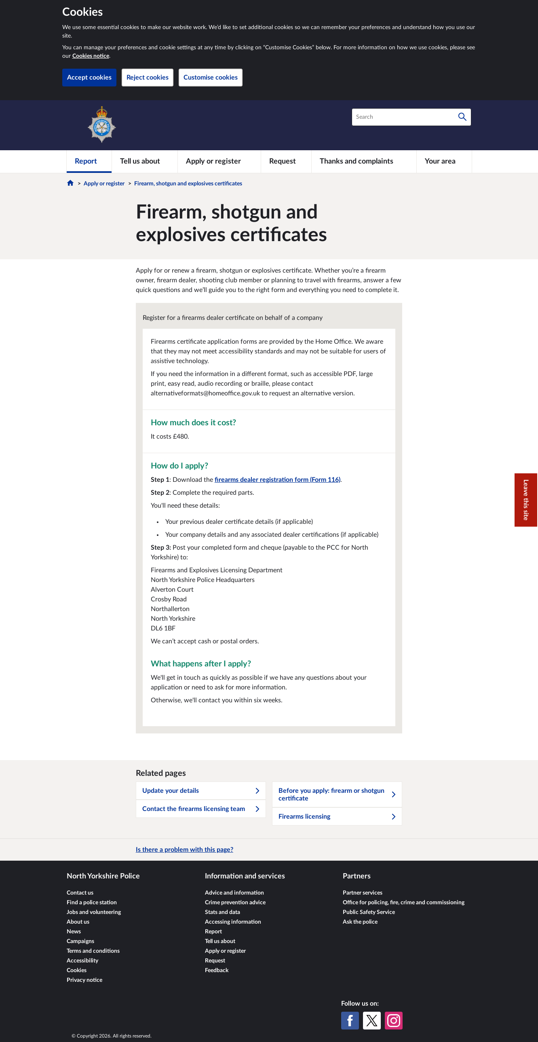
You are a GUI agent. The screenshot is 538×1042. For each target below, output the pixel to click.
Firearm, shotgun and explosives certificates (188, 184)
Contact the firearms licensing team (201, 809)
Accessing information (233, 922)
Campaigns (80, 941)
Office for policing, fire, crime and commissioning (403, 902)
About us (78, 922)
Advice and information (234, 893)
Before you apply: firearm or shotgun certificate (337, 795)
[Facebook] (350, 1020)
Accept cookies (89, 77)
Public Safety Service (369, 912)
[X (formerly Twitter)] (372, 1020)
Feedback (216, 970)
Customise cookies (211, 77)
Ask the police (360, 922)
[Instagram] (394, 1020)
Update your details (201, 791)
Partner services (362, 893)
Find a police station (92, 902)
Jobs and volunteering (94, 912)
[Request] (286, 161)
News (74, 932)
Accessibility (82, 961)
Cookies (77, 970)
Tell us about (220, 941)
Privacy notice (84, 980)
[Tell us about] (144, 161)
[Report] (89, 161)
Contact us (80, 893)
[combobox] (411, 117)
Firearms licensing (337, 816)
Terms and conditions (93, 951)
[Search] (462, 117)
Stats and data (222, 912)
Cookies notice (90, 56)
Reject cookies (148, 77)
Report (213, 932)
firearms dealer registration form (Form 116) (277, 480)
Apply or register (104, 184)
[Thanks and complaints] (364, 161)
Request (215, 961)
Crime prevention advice (235, 902)
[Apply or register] (219, 161)
